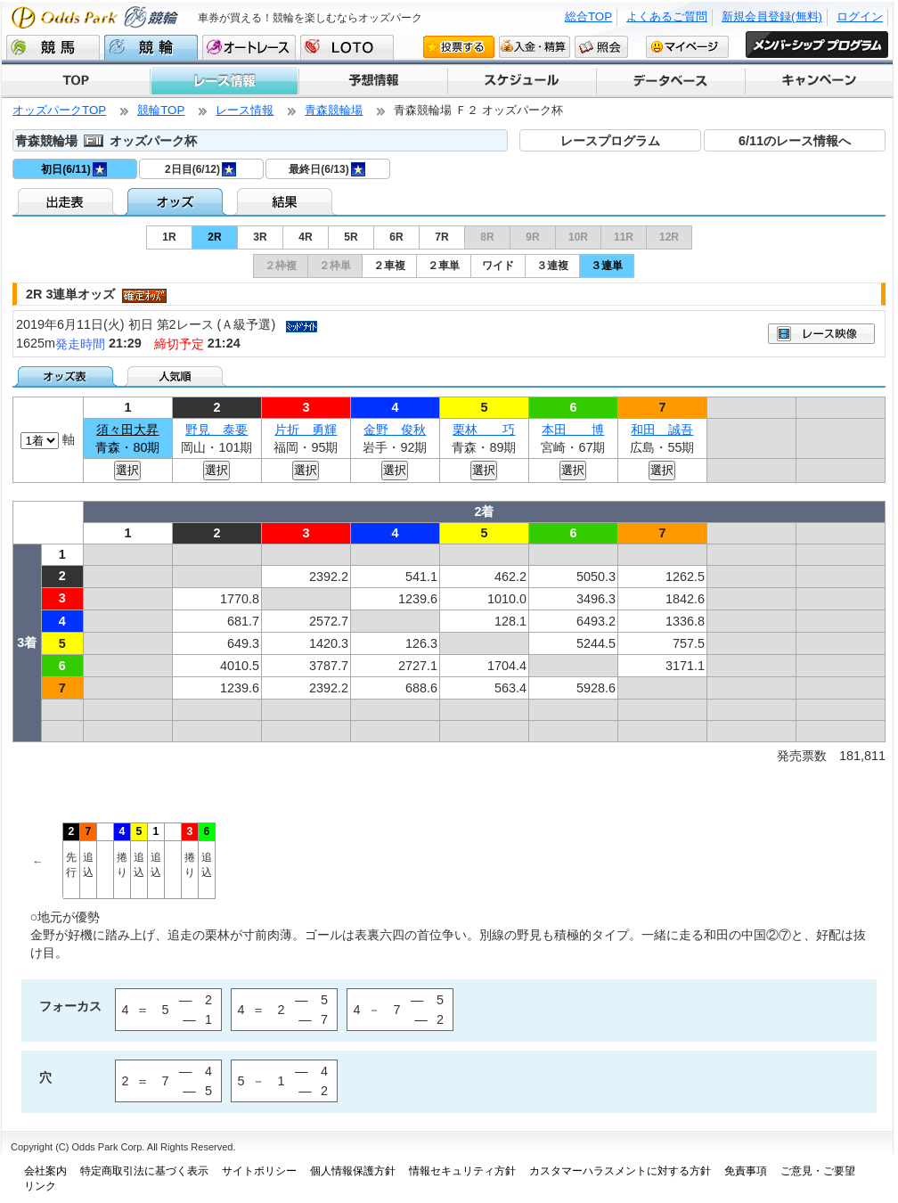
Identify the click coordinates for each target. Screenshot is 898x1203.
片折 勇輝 (305, 429)
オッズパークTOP (59, 110)
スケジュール (520, 81)
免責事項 (745, 1171)
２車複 (389, 265)
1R (169, 237)
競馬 (53, 47)
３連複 (552, 265)
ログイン (860, 16)
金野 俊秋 (394, 429)
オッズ (177, 201)
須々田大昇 (127, 429)
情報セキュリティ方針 (462, 1171)
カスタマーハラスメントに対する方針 (620, 1171)
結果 (286, 201)
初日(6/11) (73, 169)
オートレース (249, 47)
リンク (40, 1186)
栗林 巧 (484, 429)
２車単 (444, 265)
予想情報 (372, 81)
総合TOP (588, 16)
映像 (821, 333)
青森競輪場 (334, 110)
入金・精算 (534, 46)
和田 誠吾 (662, 429)
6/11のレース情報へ (795, 141)
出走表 (67, 201)
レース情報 (224, 81)
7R (441, 237)
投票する (458, 46)
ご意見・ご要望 (817, 1171)
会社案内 (45, 1171)
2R (214, 237)
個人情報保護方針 (353, 1171)
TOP (76, 81)
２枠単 (335, 265)
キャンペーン (818, 81)
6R (396, 237)
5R (350, 237)
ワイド (498, 265)
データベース (669, 81)
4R (305, 237)
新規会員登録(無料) (772, 16)
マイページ (687, 46)
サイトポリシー (259, 1171)
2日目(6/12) (200, 169)
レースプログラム (610, 141)
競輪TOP (160, 110)
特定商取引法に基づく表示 (144, 1171)
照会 (601, 46)
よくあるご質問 (666, 16)
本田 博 (573, 429)
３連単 (607, 265)
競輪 (151, 47)
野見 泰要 (216, 429)
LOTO (347, 47)
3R (259, 237)
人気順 (177, 376)
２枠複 (281, 265)
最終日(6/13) (326, 169)
